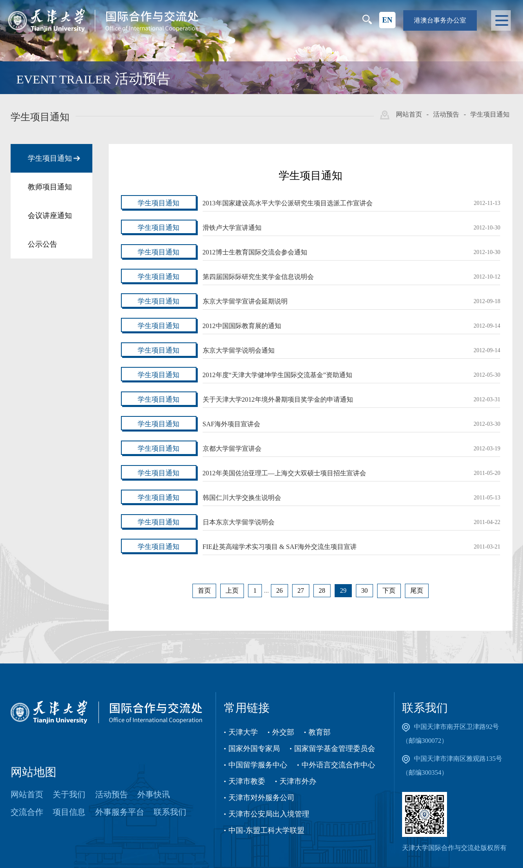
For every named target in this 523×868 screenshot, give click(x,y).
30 (364, 590)
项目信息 (69, 811)
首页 (204, 590)
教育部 (319, 732)
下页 (389, 590)
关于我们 (69, 794)
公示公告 (42, 244)
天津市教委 (246, 781)
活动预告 (446, 114)
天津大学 (243, 732)
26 (279, 590)
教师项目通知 (50, 187)
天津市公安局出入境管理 (268, 814)
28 (322, 590)
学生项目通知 (490, 114)
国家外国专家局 (254, 748)
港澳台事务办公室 (440, 20)
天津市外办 (297, 781)
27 (300, 590)
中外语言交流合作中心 (338, 765)
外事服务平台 (119, 811)
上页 (232, 590)
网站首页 (409, 114)
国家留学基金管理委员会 (334, 748)
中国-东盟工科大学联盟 (266, 830)
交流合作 (27, 811)
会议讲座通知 (50, 215)
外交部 (283, 732)
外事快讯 (153, 794)
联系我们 (170, 811)
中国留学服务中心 (257, 765)
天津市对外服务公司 (261, 798)
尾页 (416, 590)
